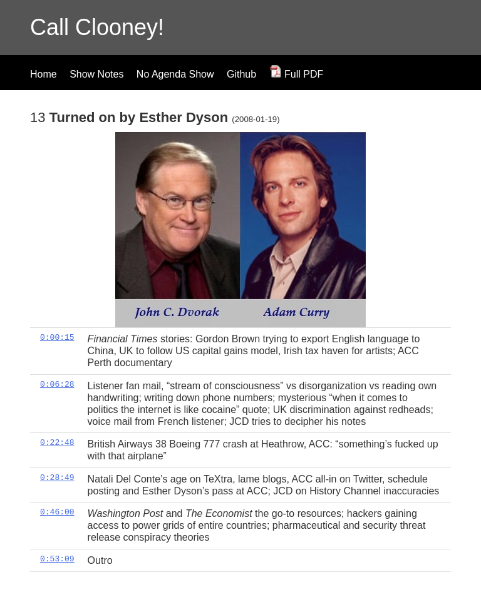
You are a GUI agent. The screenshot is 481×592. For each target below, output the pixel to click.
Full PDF (296, 74)
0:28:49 (57, 477)
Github (241, 74)
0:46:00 (57, 512)
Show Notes (96, 74)
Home (43, 74)
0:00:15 (57, 337)
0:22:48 (57, 442)
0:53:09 (57, 558)
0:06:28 (57, 384)
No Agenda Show (175, 74)
